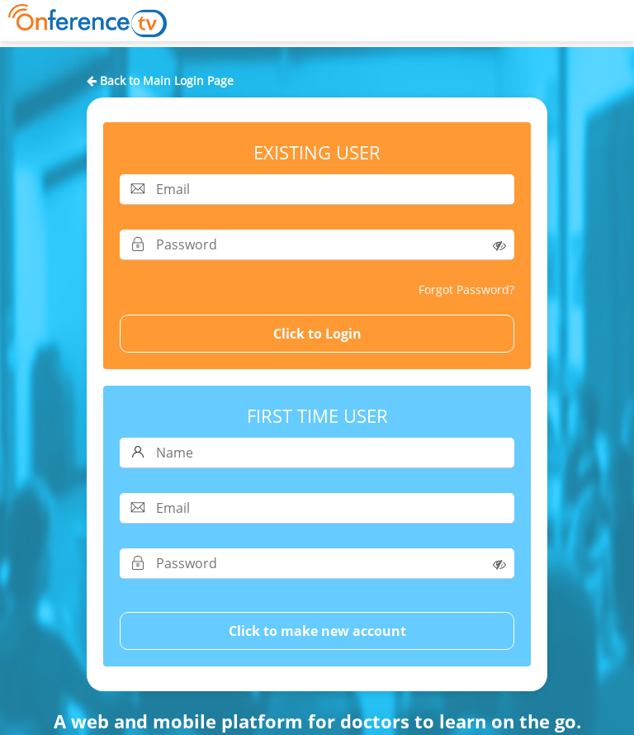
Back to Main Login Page (160, 80)
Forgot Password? (466, 289)
